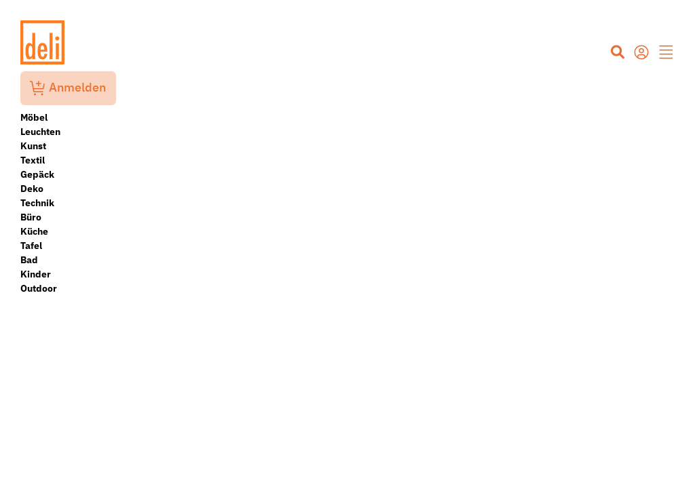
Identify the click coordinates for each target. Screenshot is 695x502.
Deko (31, 188)
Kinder (35, 274)
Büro (30, 217)
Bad (29, 260)
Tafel (31, 245)
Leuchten (40, 131)
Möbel (34, 117)
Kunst (33, 146)
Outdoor (38, 288)
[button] (666, 53)
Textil (32, 160)
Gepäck (37, 174)
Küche (34, 231)
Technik (37, 203)
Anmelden (68, 88)
